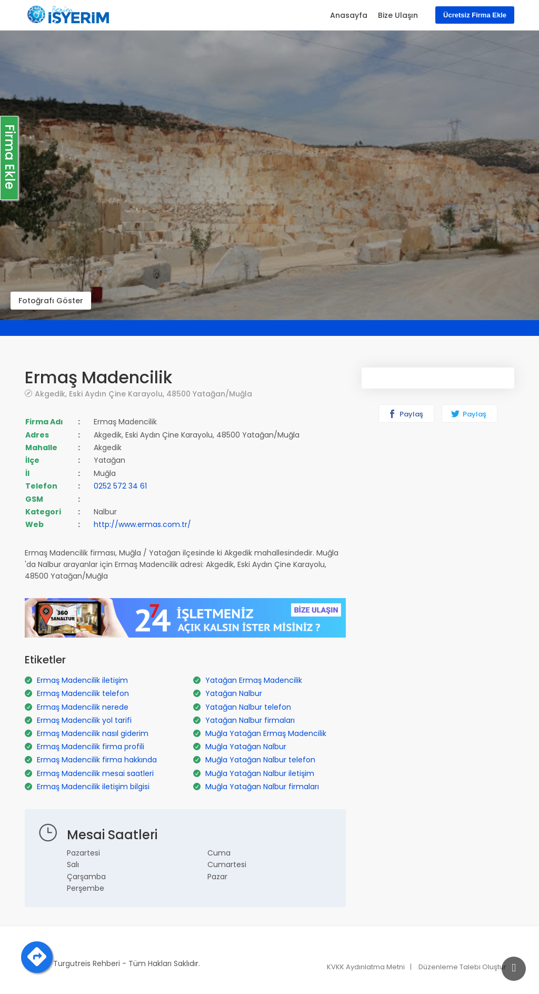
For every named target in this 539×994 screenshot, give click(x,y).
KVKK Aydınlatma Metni (366, 967)
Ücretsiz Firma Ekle (474, 15)
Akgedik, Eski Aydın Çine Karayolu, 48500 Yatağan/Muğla (143, 393)
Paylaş (405, 414)
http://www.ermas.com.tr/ (142, 524)
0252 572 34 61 (120, 486)
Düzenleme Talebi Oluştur (462, 967)
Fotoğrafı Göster (50, 300)
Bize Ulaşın (398, 15)
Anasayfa (348, 15)
